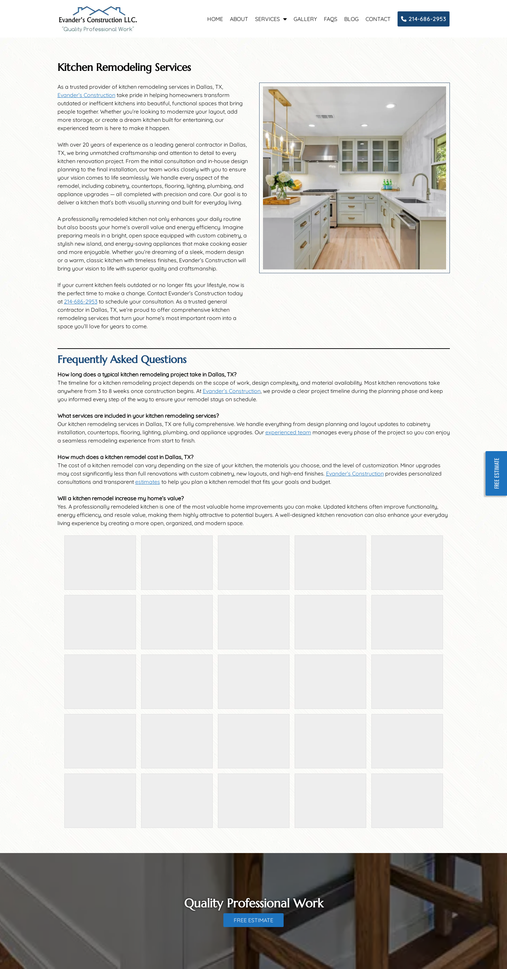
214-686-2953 (423, 18)
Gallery (305, 18)
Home (215, 18)
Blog (351, 18)
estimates (147, 481)
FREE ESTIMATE (253, 920)
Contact (378, 18)
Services (267, 18)
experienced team (288, 432)
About (239, 18)
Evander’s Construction (86, 95)
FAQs (330, 18)
